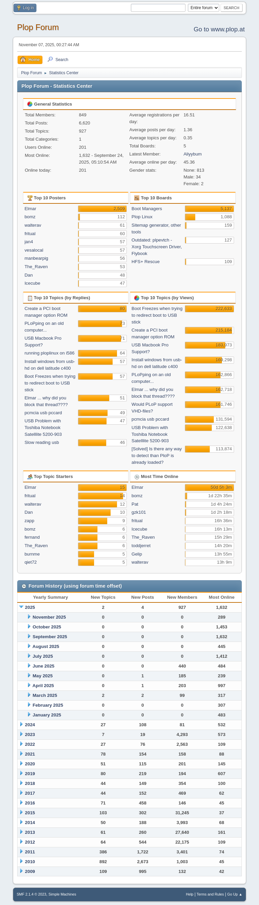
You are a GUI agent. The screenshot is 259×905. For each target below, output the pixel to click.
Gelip (137, 554)
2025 (30, 607)
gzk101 (139, 512)
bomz (30, 216)
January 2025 (47, 714)
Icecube (32, 283)
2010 (30, 861)
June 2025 (43, 666)
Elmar (30, 208)
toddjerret (141, 545)
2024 (30, 724)
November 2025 (49, 617)
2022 (30, 744)
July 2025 (43, 656)
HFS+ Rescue (146, 261)
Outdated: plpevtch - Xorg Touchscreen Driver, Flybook (157, 246)
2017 (30, 793)
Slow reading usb (42, 442)
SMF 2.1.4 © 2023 (31, 894)
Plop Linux (142, 216)
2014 (30, 822)
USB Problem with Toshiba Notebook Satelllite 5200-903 (43, 427)
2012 (30, 842)
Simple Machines (62, 894)
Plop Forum (38, 27)
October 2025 (47, 626)
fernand (32, 537)
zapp (29, 520)
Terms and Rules (210, 894)
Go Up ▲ (234, 894)
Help (189, 894)
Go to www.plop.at (219, 29)
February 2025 (48, 705)
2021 (30, 754)
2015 (30, 812)
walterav (33, 225)
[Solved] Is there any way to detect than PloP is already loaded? (157, 455)
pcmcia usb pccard (43, 412)
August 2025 (45, 646)
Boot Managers (147, 208)
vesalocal (34, 250)
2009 (30, 871)
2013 (30, 832)
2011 (30, 851)
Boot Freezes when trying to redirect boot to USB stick (50, 383)
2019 (30, 773)
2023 (30, 734)
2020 (30, 763)
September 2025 (50, 636)
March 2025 (45, 695)
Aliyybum (192, 154)
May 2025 (43, 675)
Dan (29, 275)
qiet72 (31, 562)
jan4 (29, 241)
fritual (30, 233)
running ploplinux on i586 (50, 353)
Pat (135, 504)
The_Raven (36, 266)
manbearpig (36, 258)
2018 (30, 783)
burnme (32, 554)
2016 (30, 802)
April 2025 (43, 685)
